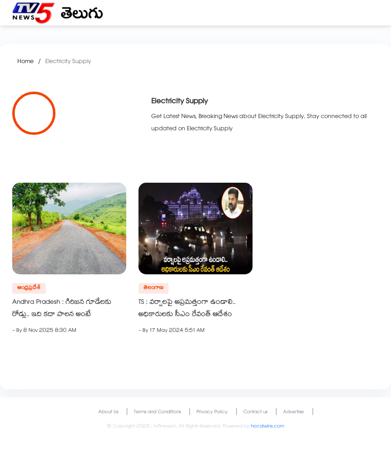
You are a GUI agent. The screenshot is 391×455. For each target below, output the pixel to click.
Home (25, 62)
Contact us (255, 412)
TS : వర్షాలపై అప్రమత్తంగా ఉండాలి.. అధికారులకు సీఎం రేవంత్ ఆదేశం (187, 309)
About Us (108, 412)
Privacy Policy (212, 412)
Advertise (293, 412)
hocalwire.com (267, 426)
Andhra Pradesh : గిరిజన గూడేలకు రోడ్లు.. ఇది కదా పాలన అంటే (61, 309)
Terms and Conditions (157, 412)
